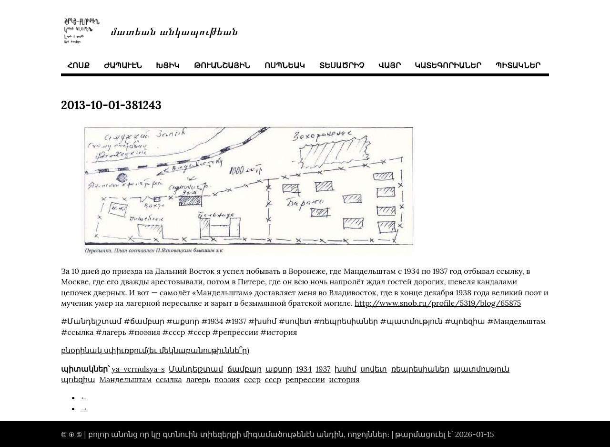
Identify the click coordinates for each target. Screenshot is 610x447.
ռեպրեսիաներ (420, 369)
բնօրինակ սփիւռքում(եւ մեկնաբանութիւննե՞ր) (155, 350)
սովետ (373, 369)
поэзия (227, 379)
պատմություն (481, 369)
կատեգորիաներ (448, 65)
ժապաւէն (123, 65)
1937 (323, 369)
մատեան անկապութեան (174, 30)
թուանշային (222, 65)
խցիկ (168, 65)
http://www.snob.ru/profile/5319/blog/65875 (438, 303)
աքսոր (278, 369)
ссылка (169, 379)
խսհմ (345, 369)
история (344, 379)
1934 (304, 369)
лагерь (198, 379)
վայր (389, 65)
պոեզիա (78, 379)
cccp (272, 379)
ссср (252, 379)
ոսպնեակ (284, 65)
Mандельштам (125, 379)
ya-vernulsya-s (138, 369)
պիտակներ (518, 65)
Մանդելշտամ (196, 369)
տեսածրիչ (341, 65)
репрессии (305, 379)
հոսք (78, 65)
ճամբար (244, 369)
